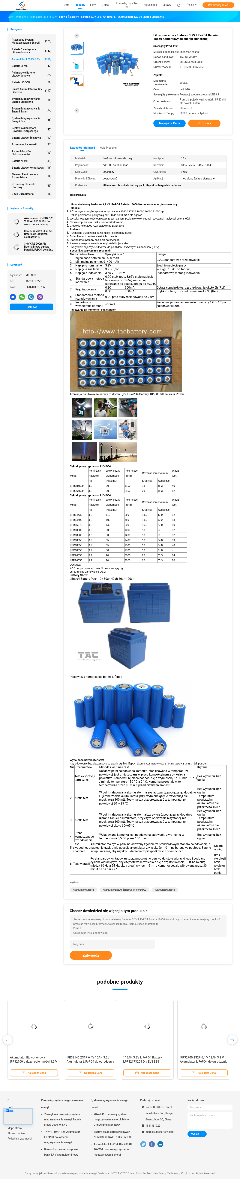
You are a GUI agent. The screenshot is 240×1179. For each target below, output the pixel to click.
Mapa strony (15, 1128)
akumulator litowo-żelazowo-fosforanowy (124, 890)
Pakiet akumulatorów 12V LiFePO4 (31, 91)
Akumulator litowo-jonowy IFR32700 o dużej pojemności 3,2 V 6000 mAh (33, 1061)
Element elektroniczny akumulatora (31, 176)
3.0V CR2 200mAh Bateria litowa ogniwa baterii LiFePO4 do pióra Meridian (38, 246)
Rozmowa (32, 306)
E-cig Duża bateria (31, 194)
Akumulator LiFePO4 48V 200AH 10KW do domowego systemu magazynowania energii (113, 1149)
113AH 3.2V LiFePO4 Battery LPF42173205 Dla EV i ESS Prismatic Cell (142, 1061)
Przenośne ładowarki (31, 144)
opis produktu (108, 147)
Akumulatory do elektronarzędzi (31, 153)
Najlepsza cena (169, 123)
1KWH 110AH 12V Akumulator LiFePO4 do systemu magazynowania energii (62, 1137)
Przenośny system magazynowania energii (31, 41)
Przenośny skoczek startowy (31, 186)
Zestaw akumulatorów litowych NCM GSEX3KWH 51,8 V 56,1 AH (113, 1134)
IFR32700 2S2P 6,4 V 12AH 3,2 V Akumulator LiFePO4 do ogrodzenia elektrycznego (203, 1061)
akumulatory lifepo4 (83, 890)
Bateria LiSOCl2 (31, 82)
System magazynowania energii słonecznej (31, 100)
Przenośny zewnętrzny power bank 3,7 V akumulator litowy (61, 1152)
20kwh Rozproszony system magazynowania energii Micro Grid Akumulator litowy (111, 1119)
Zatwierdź (90, 955)
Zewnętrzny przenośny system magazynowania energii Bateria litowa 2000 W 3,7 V (62, 1119)
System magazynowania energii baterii (31, 110)
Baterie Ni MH (31, 161)
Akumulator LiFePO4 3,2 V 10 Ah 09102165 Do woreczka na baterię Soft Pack (38, 221)
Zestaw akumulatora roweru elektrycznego (31, 129)
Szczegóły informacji (82, 147)
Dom (10, 1107)
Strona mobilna (16, 1133)
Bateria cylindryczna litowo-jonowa (31, 51)
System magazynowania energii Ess (31, 120)
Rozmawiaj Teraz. (218, 5)
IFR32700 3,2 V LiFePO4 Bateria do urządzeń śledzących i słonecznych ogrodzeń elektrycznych (38, 233)
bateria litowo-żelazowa (31, 138)
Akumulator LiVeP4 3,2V (31, 59)
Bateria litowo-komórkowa (31, 168)
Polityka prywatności (20, 1138)
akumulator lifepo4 (165, 890)
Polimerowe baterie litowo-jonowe (31, 74)
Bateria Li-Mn (31, 66)
